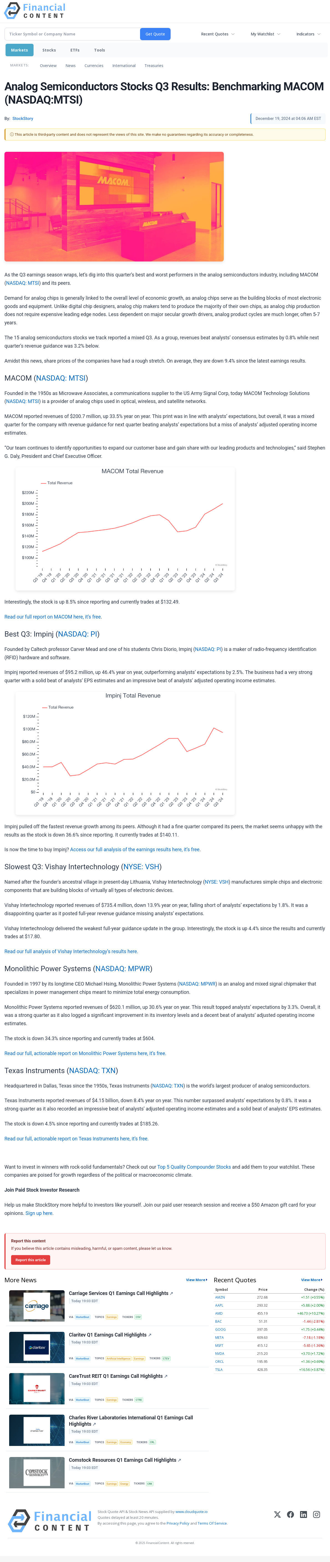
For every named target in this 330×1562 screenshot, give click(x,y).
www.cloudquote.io (192, 1517)
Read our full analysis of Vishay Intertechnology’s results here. (71, 951)
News (70, 65)
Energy (127, 1488)
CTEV (170, 1359)
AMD (219, 1313)
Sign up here (39, 1213)
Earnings (113, 1317)
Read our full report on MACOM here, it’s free (52, 617)
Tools (99, 50)
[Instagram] (316, 1527)
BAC (218, 1321)
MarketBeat (83, 1317)
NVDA (219, 1353)
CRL (155, 1446)
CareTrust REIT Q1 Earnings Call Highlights (118, 1379)
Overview (48, 65)
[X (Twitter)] (277, 1527)
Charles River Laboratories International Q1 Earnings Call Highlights (131, 1425)
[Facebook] (290, 1527)
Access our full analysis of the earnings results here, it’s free (134, 849)
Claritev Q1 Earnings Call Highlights (110, 1336)
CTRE (141, 1402)
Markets (19, 50)
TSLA (219, 1369)
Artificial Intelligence (120, 1359)
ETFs (75, 50)
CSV (140, 1317)
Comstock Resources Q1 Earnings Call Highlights (125, 1465)
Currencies (94, 65)
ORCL (219, 1361)
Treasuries (153, 65)
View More (195, 1279)
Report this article (31, 1260)
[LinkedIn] (303, 1527)
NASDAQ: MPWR (122, 969)
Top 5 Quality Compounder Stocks (194, 1167)
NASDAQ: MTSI (22, 283)
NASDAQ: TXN (92, 1070)
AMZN (220, 1297)
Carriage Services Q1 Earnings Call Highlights (121, 1294)
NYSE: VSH (141, 867)
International (124, 65)
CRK (152, 1488)
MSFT (219, 1345)
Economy (128, 1446)
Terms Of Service (212, 1529)
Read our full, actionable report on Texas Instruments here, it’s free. (76, 1139)
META (219, 1337)
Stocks (49, 50)
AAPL (219, 1305)
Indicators (305, 34)
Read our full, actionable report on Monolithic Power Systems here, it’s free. (85, 1053)
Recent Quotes (215, 34)
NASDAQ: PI (77, 634)
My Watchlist (262, 34)
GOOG (220, 1329)
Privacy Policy (178, 1529)
